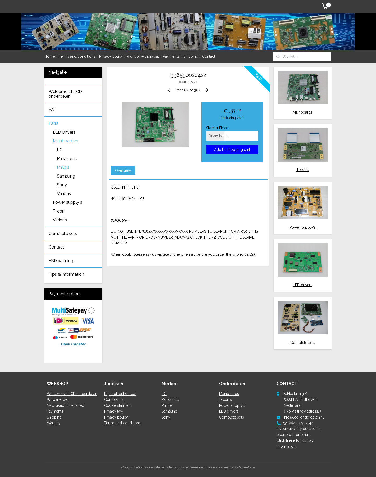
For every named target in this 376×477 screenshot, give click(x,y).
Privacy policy (111, 56)
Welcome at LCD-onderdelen (66, 94)
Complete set (301, 342)
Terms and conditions (77, 56)
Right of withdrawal (143, 56)
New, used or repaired (65, 405)
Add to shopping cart (232, 150)
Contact (208, 56)
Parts (53, 123)
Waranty (54, 423)
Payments (171, 56)
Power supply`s (67, 202)
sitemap (172, 467)
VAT (53, 109)
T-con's (302, 170)
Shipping (190, 56)
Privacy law (113, 411)
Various (64, 193)
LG (60, 149)
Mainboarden (65, 140)
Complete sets (63, 233)
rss (182, 467)
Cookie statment (118, 405)
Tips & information (66, 274)
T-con (58, 211)
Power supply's (303, 227)
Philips (63, 167)
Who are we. (57, 399)
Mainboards (303, 112)
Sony (62, 184)
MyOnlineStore (244, 467)
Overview (123, 170)
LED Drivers (64, 132)
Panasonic (67, 158)
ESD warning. (61, 260)
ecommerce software (200, 467)
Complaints (114, 399)
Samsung (66, 176)
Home (49, 56)
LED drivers (302, 285)
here (290, 440)
